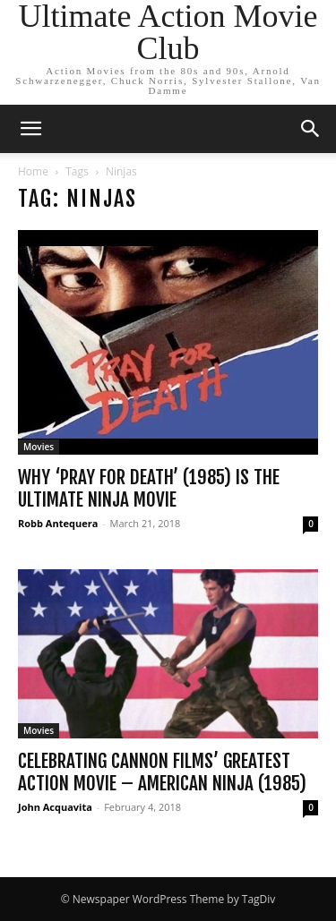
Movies (38, 446)
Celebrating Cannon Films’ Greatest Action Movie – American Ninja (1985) (162, 772)
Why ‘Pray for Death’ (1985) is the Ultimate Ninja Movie (149, 488)
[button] (30, 129)
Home (33, 171)
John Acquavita (55, 807)
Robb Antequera (58, 523)
